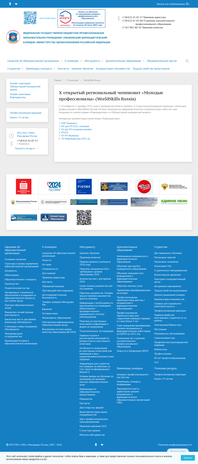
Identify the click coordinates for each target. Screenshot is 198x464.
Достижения (48, 273)
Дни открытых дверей (91, 407)
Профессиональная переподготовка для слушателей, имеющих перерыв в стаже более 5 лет (133, 317)
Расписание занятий (164, 257)
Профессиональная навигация (25, 112)
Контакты (63, 68)
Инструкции (160, 329)
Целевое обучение (82, 68)
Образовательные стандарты (20, 279)
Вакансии (47, 309)
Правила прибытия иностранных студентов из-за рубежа (170, 317)
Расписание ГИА (162, 266)
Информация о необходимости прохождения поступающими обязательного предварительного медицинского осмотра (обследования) (96, 309)
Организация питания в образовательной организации (21, 342)
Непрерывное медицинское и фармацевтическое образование (132, 259)
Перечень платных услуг (129, 285)
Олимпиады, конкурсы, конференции (129, 383)
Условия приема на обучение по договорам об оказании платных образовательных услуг (96, 380)
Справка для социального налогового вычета (167, 305)
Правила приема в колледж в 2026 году (95, 263)
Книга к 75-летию (19, 117)
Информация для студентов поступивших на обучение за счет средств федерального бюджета (95, 367)
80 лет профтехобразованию (170, 357)
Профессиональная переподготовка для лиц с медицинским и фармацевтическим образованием (131, 303)
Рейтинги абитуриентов (92, 434)
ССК (156, 362)
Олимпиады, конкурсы (39, 68)
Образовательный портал (162, 61)
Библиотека (160, 349)
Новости (46, 260)
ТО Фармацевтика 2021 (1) (75, 138)
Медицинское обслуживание (169, 333)
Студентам (13, 68)
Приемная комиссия (90, 257)
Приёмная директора (53, 277)
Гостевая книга (50, 313)
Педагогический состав (17, 288)
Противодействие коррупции (57, 290)
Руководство (12, 283)
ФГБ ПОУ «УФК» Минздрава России (27, 134)
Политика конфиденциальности (175, 444)
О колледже (72, 61)
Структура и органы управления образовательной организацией (22, 265)
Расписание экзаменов (166, 261)
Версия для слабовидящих (173, 3)
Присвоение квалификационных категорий (134, 291)
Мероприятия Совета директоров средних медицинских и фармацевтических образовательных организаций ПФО (133, 395)
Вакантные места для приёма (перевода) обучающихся (20, 321)
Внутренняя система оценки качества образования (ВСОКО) (59, 330)
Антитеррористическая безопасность (54, 296)
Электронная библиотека (167, 324)
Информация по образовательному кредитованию (90, 391)
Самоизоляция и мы (164, 337)
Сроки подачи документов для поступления (96, 287)
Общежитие (86, 398)
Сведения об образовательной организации (33, 61)
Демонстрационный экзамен (169, 294)
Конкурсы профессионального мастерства (133, 376)
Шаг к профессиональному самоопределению (94, 420)
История (46, 264)
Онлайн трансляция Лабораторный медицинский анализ (25, 86)
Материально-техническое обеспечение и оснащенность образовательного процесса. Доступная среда (20, 296)
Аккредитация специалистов (113, 68)
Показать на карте (27, 148)
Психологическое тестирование (97, 331)
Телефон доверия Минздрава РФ (58, 303)
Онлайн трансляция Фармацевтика (20, 96)
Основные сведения (15, 259)
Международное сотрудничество (14, 335)
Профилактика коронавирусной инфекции (171, 343)
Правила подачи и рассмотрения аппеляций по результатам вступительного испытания (95, 339)
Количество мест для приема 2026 (95, 280)
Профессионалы (163, 353)
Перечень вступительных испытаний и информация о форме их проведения (94, 324)
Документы (11, 270)
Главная (57, 80)
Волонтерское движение (167, 274)
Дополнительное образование (123, 61)
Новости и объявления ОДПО (132, 350)
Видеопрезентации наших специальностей (93, 413)
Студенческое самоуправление (170, 270)
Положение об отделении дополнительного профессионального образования (131, 342)
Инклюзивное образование (56, 317)
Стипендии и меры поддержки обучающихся (21, 328)
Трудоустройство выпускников (150, 68)
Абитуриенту (92, 61)
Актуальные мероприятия (167, 286)
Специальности (50, 268)
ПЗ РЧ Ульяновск (70, 135)
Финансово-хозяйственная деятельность (19, 313)
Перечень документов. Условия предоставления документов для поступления (96, 295)
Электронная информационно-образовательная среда (58, 323)
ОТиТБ (64, 132)
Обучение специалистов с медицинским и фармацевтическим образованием (130, 277)
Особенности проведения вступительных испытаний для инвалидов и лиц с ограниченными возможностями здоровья (97, 353)
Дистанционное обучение (168, 253)
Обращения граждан (53, 286)
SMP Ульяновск (69, 123)
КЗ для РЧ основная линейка (76, 129)
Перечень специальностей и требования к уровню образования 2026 (94, 271)
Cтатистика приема (90, 430)
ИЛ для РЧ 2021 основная (75, 126)
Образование (12, 275)
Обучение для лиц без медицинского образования (131, 267)
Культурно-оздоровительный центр (169, 280)
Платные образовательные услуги (19, 306)
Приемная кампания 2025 (93, 426)
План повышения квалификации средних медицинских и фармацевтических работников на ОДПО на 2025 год (133, 329)
